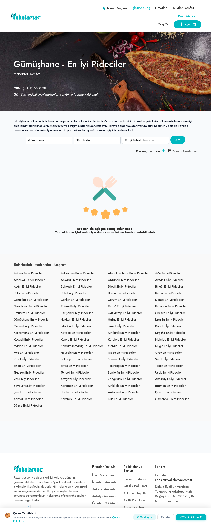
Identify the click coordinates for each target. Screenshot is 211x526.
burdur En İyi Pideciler (122, 293)
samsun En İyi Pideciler (123, 359)
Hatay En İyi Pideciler (122, 319)
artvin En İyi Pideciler (169, 280)
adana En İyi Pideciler (28, 273)
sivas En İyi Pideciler (74, 366)
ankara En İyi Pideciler (76, 280)
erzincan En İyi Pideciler (171, 306)
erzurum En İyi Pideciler (29, 313)
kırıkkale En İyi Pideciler (124, 386)
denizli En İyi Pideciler (169, 300)
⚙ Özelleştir (144, 517)
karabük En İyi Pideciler (76, 399)
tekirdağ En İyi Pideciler (124, 366)
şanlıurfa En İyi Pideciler (124, 372)
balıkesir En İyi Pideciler (76, 286)
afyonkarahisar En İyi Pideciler (128, 273)
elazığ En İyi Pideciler (122, 306)
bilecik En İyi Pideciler (122, 286)
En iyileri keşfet (184, 8)
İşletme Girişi (141, 8)
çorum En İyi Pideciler (122, 300)
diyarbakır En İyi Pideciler (31, 306)
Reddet (166, 517)
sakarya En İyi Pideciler (76, 359)
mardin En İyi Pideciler (122, 346)
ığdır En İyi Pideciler (168, 392)
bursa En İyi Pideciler (169, 293)
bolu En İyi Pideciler (74, 293)
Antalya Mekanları (105, 496)
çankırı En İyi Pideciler (75, 300)
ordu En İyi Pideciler (168, 352)
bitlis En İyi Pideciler (27, 293)
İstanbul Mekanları (105, 482)
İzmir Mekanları (103, 475)
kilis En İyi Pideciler (120, 399)
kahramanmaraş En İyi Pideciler (82, 346)
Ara (177, 140)
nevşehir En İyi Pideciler (77, 352)
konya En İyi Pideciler (75, 339)
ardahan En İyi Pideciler (124, 392)
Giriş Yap (164, 24)
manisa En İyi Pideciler (28, 346)
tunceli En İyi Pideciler (75, 372)
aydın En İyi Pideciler (27, 286)
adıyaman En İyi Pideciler (78, 273)
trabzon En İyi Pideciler (29, 372)
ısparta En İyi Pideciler (170, 319)
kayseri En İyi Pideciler (76, 333)
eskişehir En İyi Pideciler (77, 313)
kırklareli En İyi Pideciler (124, 333)
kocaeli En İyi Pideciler (29, 339)
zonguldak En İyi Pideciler (125, 379)
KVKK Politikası (134, 500)
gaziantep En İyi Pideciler (125, 313)
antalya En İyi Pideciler (123, 280)
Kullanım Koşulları (136, 493)
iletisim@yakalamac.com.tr (173, 480)
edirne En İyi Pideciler (75, 306)
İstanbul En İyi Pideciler (76, 326)
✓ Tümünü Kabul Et (191, 517)
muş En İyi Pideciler (26, 352)
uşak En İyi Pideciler (168, 372)
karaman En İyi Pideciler (77, 386)
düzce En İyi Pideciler (28, 405)
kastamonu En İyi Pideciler (31, 333)
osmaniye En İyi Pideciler (172, 399)
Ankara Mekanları (104, 489)
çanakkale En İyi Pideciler (31, 300)
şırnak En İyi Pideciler (28, 392)
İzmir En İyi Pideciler (121, 326)
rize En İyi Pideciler (26, 359)
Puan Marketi (187, 16)
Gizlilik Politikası (135, 486)
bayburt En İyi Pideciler (29, 386)
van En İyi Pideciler (26, 379)
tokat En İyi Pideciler (169, 366)
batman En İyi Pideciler (170, 386)
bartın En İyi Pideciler (75, 392)
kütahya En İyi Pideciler (123, 339)
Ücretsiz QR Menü (105, 503)
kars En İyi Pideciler (168, 326)
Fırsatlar (161, 8)
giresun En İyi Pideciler (170, 313)
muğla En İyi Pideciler (169, 346)
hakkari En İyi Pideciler (76, 319)
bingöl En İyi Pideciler (169, 286)
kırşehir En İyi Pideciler (170, 333)
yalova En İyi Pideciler (28, 399)
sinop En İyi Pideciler (27, 366)
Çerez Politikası (135, 479)
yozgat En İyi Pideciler (76, 379)
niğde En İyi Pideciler (122, 352)
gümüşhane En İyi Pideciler (32, 319)
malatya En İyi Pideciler (170, 339)
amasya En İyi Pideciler (29, 280)
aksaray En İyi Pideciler (170, 379)
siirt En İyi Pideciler (167, 359)
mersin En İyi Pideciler (28, 326)
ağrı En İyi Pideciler (168, 273)
